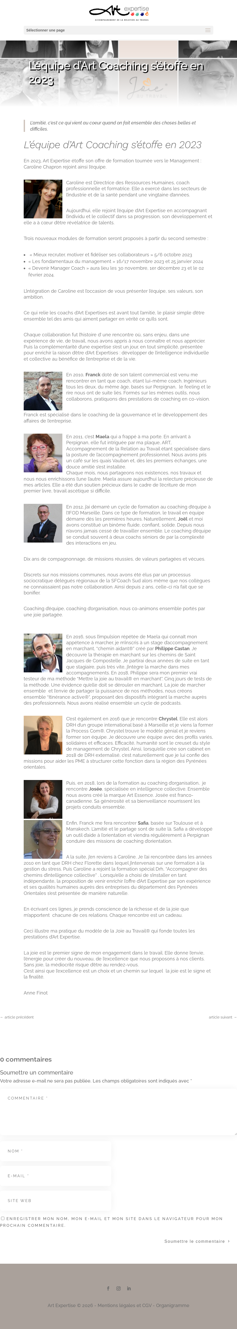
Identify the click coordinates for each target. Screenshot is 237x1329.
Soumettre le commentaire (194, 1241)
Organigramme (172, 1305)
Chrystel (168, 718)
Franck (93, 374)
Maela (102, 436)
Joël (183, 519)
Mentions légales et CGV (124, 1305)
